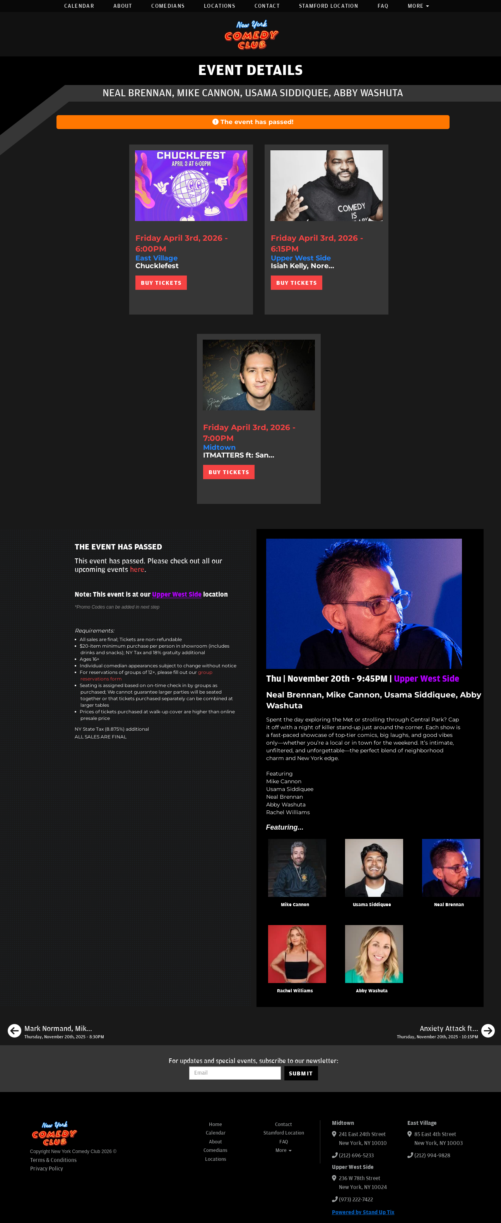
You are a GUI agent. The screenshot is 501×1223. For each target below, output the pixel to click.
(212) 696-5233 (356, 1155)
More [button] (418, 6)
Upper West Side (177, 595)
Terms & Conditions (53, 1160)
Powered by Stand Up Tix (363, 1212)
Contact (267, 6)
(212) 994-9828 (432, 1155)
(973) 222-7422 (356, 1199)
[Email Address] (235, 1073)
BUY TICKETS (161, 282)
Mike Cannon (295, 905)
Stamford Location (328, 6)
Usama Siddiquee (372, 905)
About (122, 6)
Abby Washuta (372, 991)
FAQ (383, 6)
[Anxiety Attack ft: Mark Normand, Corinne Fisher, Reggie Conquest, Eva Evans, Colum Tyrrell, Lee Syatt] (446, 1032)
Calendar (79, 6)
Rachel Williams (295, 991)
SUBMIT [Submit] (301, 1073)
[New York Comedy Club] (250, 34)
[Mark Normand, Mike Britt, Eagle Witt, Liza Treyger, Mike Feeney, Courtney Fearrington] (56, 1032)
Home (215, 1124)
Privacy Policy (46, 1168)
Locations (219, 6)
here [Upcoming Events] (137, 569)
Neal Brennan (449, 905)
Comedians (168, 6)
